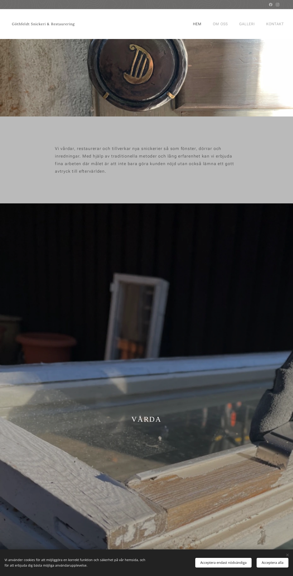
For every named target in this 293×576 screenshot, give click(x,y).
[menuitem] (198, 24)
